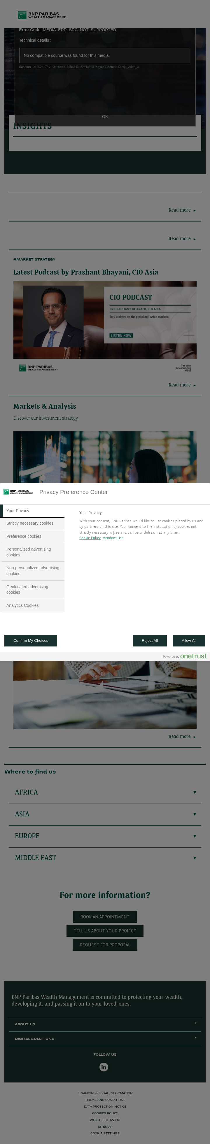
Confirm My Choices (30, 640)
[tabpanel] (142, 527)
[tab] (32, 511)
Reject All (150, 640)
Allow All (189, 640)
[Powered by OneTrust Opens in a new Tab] (185, 657)
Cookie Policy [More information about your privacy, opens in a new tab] (90, 538)
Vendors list (113, 538)
